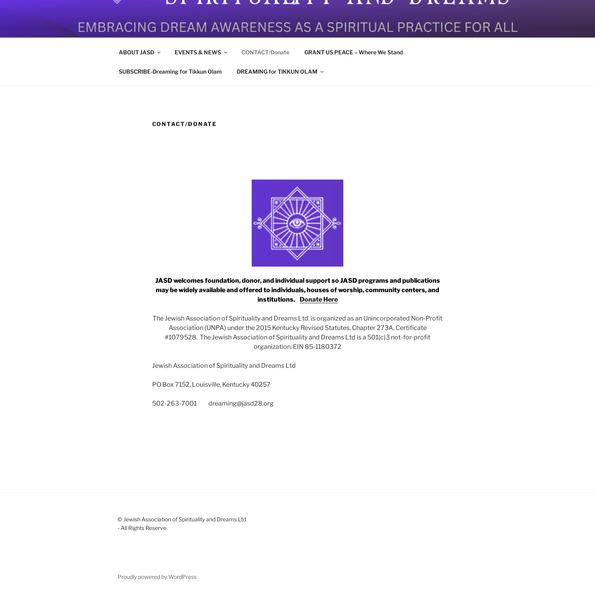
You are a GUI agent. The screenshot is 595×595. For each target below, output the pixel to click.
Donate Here (319, 299)
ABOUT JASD (140, 52)
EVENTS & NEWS (201, 52)
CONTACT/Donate (265, 52)
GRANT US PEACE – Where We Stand (353, 52)
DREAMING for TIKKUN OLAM (281, 71)
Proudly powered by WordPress (157, 576)
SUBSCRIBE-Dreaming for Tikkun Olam (170, 71)
